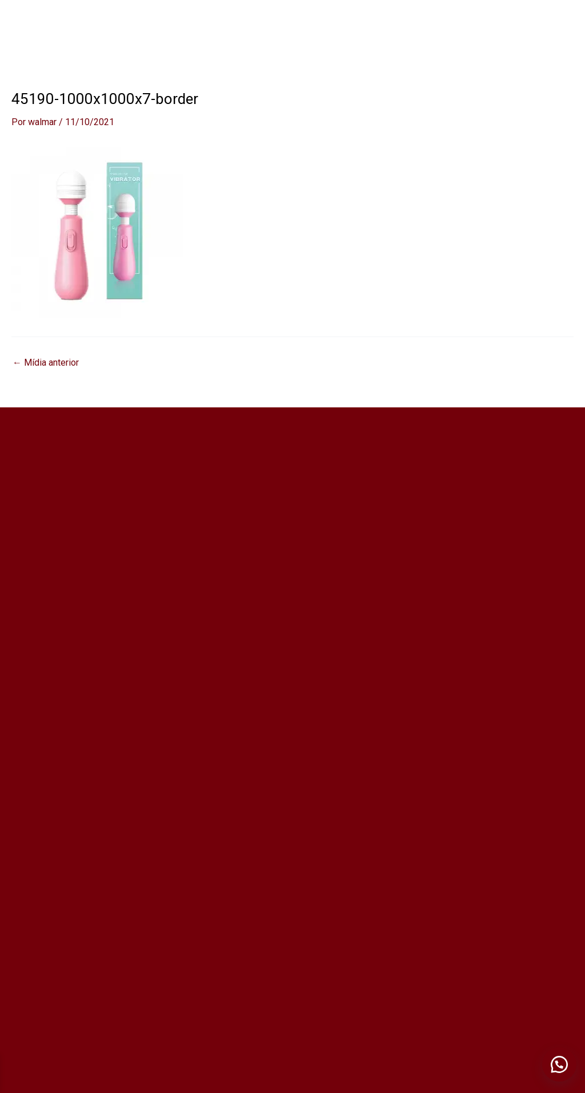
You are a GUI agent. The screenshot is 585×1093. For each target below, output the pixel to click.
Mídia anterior (46, 362)
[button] (559, 1064)
